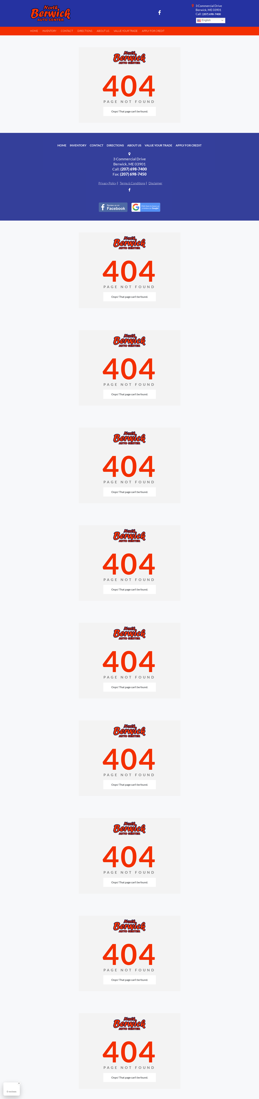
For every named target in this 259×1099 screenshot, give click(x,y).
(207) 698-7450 (133, 174)
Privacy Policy (107, 183)
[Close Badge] (19, 1083)
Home (61, 145)
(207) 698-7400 (211, 14)
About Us (134, 145)
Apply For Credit (189, 145)
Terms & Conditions (132, 183)
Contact (96, 145)
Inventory (78, 145)
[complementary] (249, 1089)
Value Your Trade (158, 145)
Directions (115, 145)
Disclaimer (155, 183)
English (204, 20)
